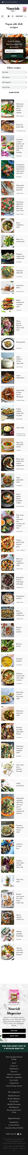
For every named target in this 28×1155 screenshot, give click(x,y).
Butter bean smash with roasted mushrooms (20, 462)
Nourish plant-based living (14, 1111)
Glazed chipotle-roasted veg (20, 917)
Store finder (14, 1080)
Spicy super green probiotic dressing (20, 768)
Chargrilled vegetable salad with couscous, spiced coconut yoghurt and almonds (20, 805)
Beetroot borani (19, 645)
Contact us (14, 1066)
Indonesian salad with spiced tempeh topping (19, 108)
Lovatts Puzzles (14, 1125)
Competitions (14, 1083)
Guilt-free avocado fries (19, 846)
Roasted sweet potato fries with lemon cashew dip (20, 898)
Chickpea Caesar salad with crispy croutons (20, 676)
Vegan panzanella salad (19, 480)
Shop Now (14, 1031)
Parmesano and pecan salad (19, 713)
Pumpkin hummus (19, 660)
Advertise (14, 1072)
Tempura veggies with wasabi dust (20, 256)
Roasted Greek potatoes (19, 629)
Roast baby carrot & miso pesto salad (19, 695)
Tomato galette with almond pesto (20, 543)
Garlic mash (20, 428)
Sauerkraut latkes (19, 286)
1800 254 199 (8, 1146)
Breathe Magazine (14, 1099)
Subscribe (19, 16)
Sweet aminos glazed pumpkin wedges (19, 498)
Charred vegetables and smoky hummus (19, 951)
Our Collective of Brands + (9, 2)
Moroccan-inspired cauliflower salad (20, 562)
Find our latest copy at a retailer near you (14, 1047)
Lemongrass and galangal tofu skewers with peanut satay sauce (20, 169)
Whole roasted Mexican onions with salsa (20, 325)
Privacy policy (13, 1148)
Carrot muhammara (20, 376)
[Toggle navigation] (2, 16)
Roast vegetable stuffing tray (20, 613)
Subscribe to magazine (14, 1077)
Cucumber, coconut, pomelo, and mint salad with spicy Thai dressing (20, 145)
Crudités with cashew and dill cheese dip (20, 864)
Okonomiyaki (20, 342)
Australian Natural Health (14, 1128)
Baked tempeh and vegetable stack (20, 303)
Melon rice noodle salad (20, 240)
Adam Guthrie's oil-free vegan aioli (19, 360)
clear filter (14, 92)
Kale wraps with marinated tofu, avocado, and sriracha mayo (20, 521)
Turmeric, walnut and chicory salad (20, 828)
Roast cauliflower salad (20, 225)
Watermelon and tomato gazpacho (20, 187)
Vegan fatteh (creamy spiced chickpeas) (20, 393)
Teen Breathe (14, 1101)
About (14, 1063)
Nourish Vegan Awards (14, 1086)
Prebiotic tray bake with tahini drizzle (19, 730)
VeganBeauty (14, 1122)
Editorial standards (14, 1074)
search (14, 56)
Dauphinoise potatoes (20, 597)
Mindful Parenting (14, 1104)
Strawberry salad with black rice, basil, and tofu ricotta (20, 206)
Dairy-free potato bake (20, 126)
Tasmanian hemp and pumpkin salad (19, 749)
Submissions (14, 1069)
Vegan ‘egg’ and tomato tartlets (19, 444)
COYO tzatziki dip (20, 784)
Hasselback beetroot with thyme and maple (20, 580)
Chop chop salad (19, 880)
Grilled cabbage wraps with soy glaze (20, 412)
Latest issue (14, 1036)
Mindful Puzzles (14, 1096)
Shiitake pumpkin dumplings (19, 933)
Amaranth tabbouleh (19, 272)
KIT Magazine (14, 1107)
